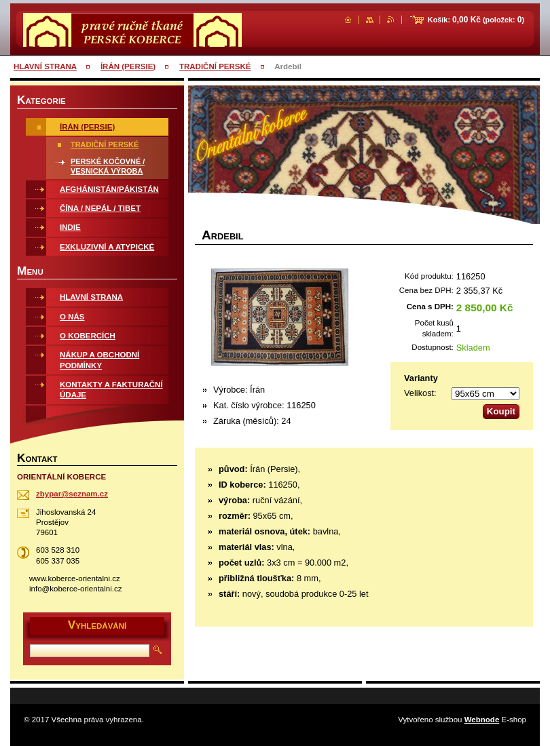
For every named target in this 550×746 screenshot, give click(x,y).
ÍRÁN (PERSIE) (127, 66)
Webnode (482, 719)
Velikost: (420, 393)
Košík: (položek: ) (476, 20)
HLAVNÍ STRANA (45, 66)
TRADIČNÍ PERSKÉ (215, 66)
